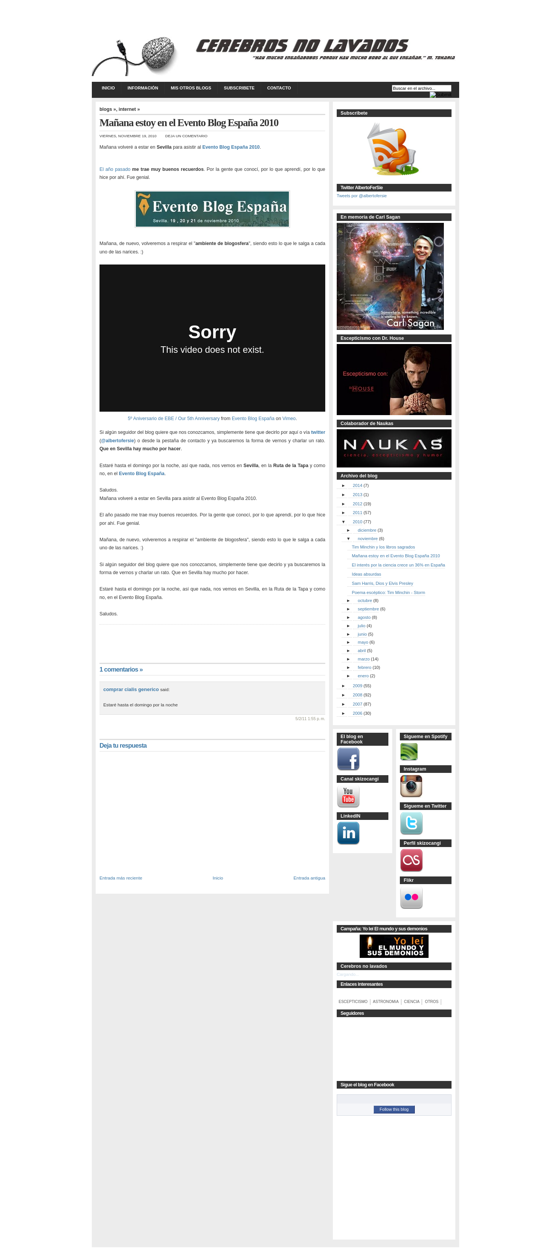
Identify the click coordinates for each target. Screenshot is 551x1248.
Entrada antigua (309, 877)
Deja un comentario (186, 136)
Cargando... (348, 974)
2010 (357, 521)
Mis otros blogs (191, 88)
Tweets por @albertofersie (362, 195)
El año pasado (114, 169)
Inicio (108, 88)
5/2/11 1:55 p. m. (310, 718)
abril (362, 650)
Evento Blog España (253, 418)
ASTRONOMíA (386, 1002)
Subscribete (239, 88)
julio (361, 625)
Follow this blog (394, 1109)
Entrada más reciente (120, 877)
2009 (357, 685)
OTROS (432, 1002)
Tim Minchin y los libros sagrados (383, 547)
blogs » (107, 109)
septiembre (368, 609)
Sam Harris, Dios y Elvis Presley (382, 583)
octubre (365, 600)
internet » (129, 109)
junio (362, 634)
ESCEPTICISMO (353, 1002)
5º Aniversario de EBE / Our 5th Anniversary (174, 418)
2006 (357, 713)
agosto (364, 617)
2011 (357, 512)
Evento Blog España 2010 (231, 147)
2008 (357, 695)
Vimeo (289, 418)
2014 (357, 485)
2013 (357, 494)
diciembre (367, 530)
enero (363, 675)
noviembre (368, 538)
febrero (364, 667)
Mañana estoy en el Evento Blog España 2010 (396, 555)
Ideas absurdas (366, 574)
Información (142, 88)
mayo (363, 642)
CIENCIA (412, 1002)
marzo (364, 659)
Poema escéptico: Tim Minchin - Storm (388, 592)
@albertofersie (117, 440)
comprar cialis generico (131, 689)
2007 (357, 704)
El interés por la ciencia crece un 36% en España (398, 565)
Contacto (279, 88)
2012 (357, 503)
